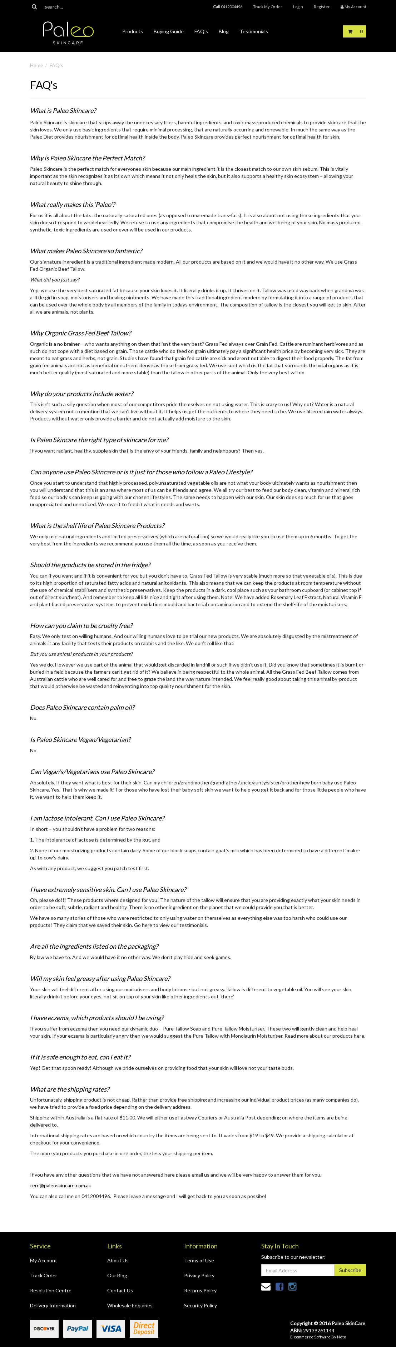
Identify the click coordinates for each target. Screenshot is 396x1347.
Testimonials (253, 31)
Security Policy (200, 1305)
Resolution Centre (50, 1290)
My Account (43, 1260)
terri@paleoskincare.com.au (60, 1185)
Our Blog (117, 1275)
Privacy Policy (199, 1275)
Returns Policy (200, 1290)
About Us (118, 1260)
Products (132, 31)
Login (298, 6)
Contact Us (120, 1290)
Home (36, 65)
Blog (224, 31)
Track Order (43, 1275)
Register (322, 6)
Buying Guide (169, 31)
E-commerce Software (310, 1336)
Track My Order (267, 6)
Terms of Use (199, 1260)
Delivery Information (53, 1305)
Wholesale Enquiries (130, 1305)
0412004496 (227, 6)
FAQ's (201, 31)
